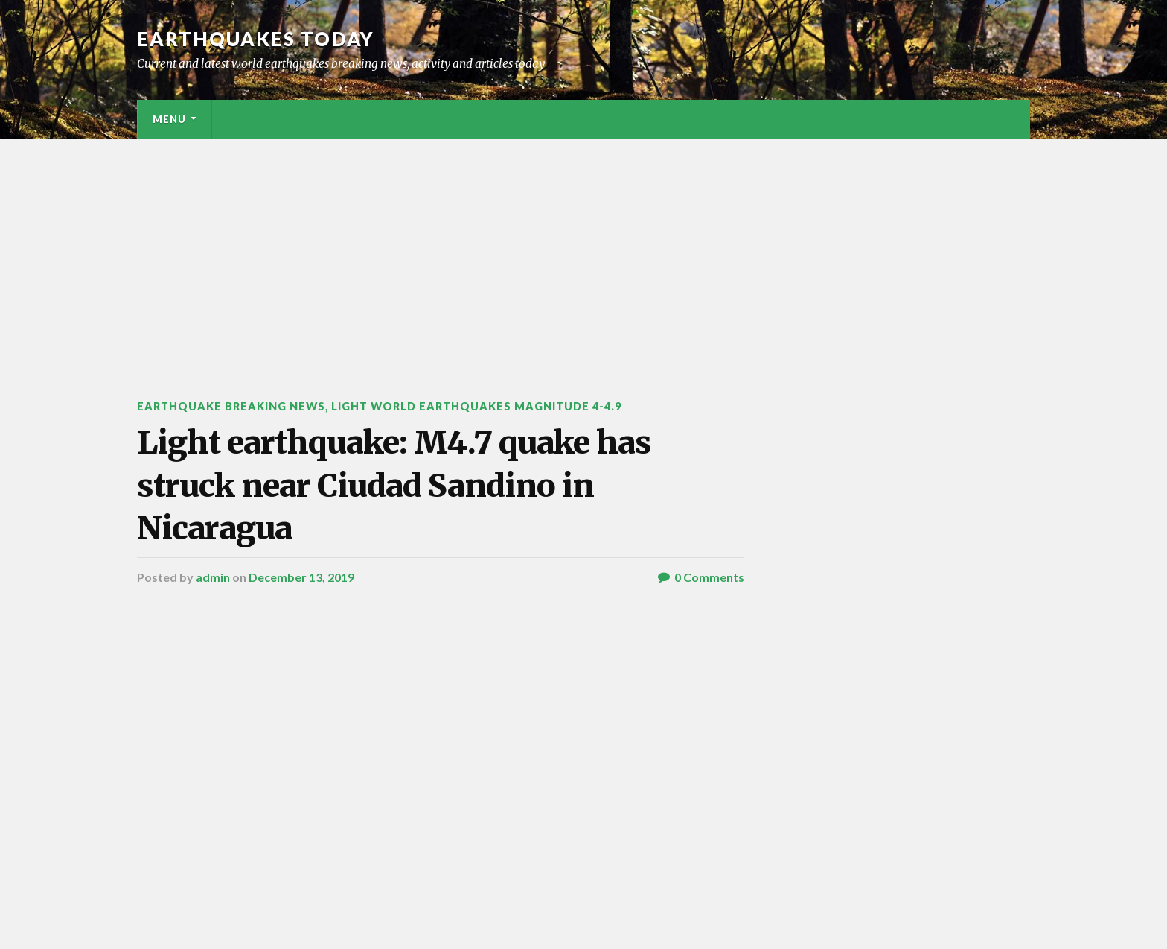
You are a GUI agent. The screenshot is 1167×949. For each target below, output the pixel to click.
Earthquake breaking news (231, 406)
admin (213, 577)
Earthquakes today (255, 39)
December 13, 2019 (301, 577)
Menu (169, 119)
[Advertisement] (583, 251)
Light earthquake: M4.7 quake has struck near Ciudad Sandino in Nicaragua (394, 485)
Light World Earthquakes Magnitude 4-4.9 (476, 406)
